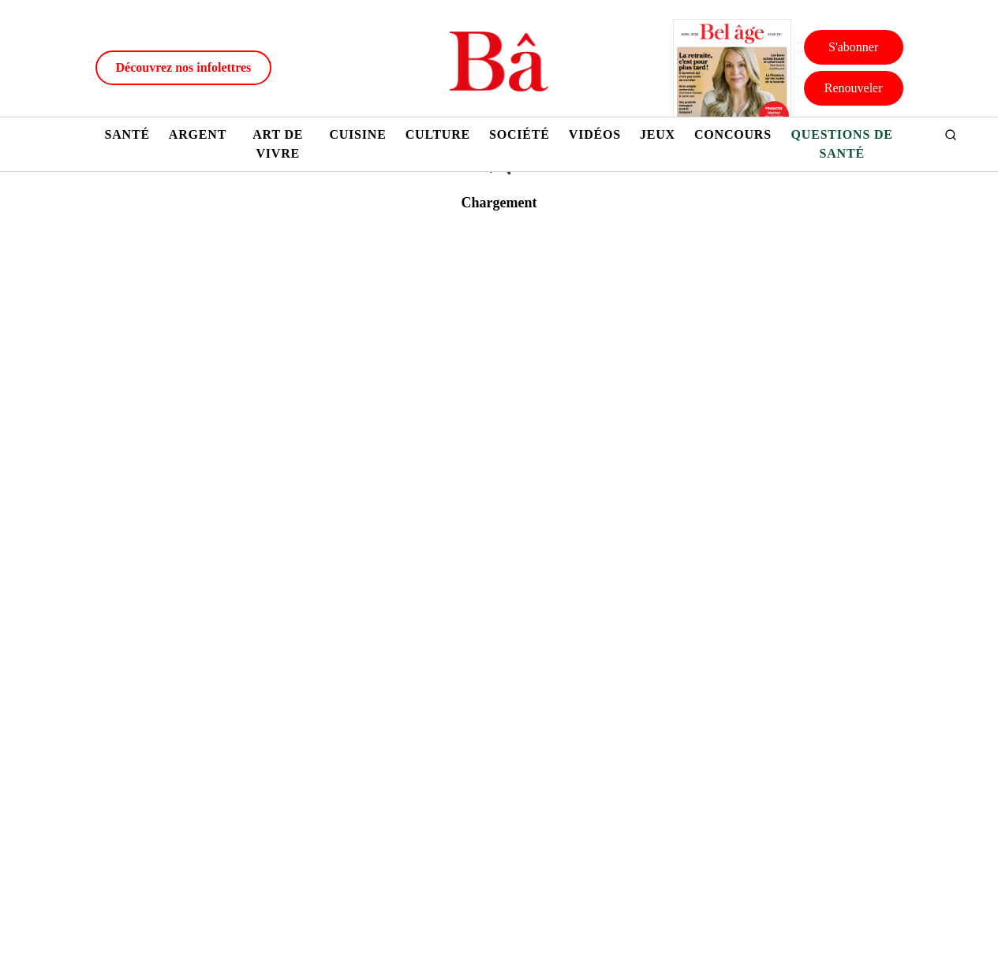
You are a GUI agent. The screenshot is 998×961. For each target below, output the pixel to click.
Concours (733, 134)
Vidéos (595, 134)
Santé (127, 134)
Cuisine (357, 134)
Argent (197, 134)
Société (519, 134)
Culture (438, 134)
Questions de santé (842, 144)
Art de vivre (277, 144)
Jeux (657, 134)
